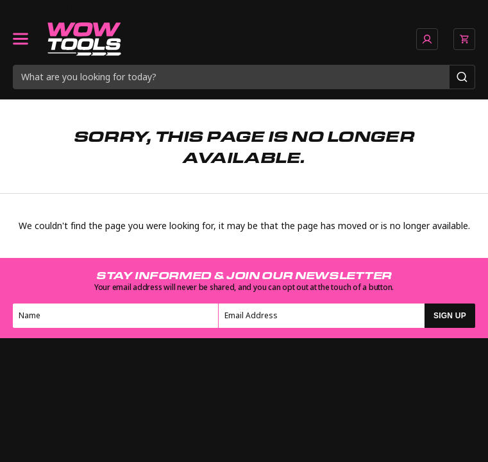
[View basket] (464, 39)
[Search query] (231, 77)
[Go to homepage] (84, 39)
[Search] (462, 77)
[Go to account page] (427, 39)
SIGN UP (449, 315)
